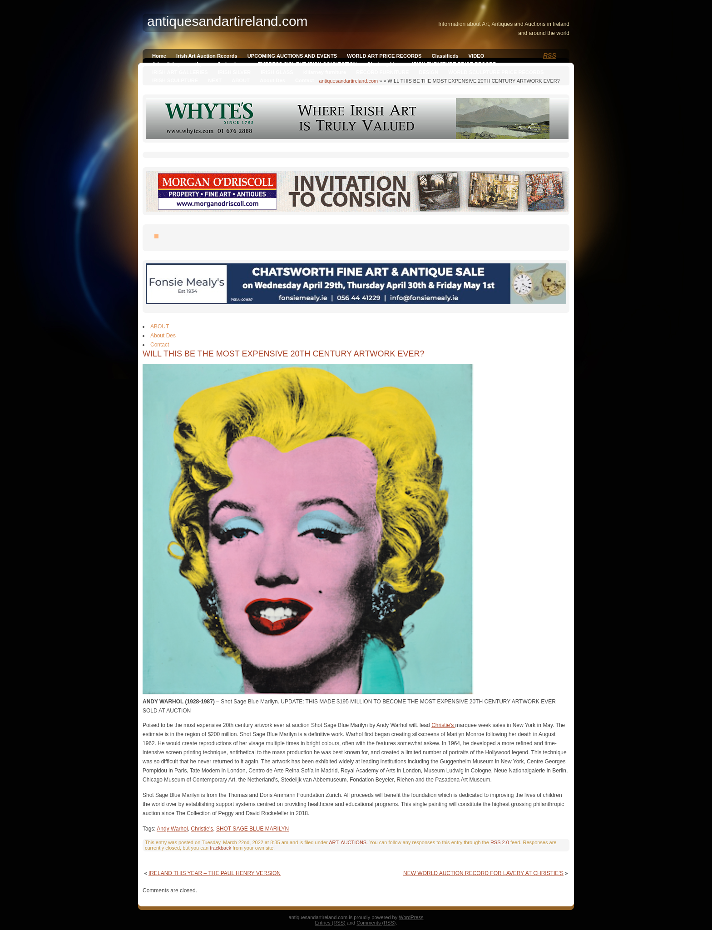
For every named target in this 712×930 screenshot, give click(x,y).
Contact (304, 80)
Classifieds (445, 56)
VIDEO (477, 56)
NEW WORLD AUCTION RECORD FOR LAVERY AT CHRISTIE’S (483, 873)
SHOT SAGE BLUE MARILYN (252, 829)
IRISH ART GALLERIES (180, 72)
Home (159, 56)
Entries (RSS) (330, 922)
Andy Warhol (172, 829)
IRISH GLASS (277, 72)
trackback (220, 848)
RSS (549, 55)
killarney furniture (324, 72)
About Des (272, 80)
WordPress (411, 917)
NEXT (215, 80)
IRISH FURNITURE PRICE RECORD (454, 64)
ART (333, 842)
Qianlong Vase (384, 64)
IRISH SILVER (234, 72)
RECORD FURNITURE (382, 72)
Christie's (202, 829)
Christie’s (443, 725)
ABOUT (241, 80)
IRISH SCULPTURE (175, 80)
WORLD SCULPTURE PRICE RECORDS (496, 72)
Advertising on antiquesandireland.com (199, 64)
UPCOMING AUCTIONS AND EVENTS (292, 56)
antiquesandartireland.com (348, 81)
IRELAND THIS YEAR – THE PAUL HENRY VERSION (214, 873)
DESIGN (428, 72)
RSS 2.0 (499, 842)
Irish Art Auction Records (206, 56)
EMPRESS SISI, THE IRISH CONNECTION (307, 64)
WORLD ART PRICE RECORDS (384, 56)
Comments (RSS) (376, 922)
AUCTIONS (353, 842)
